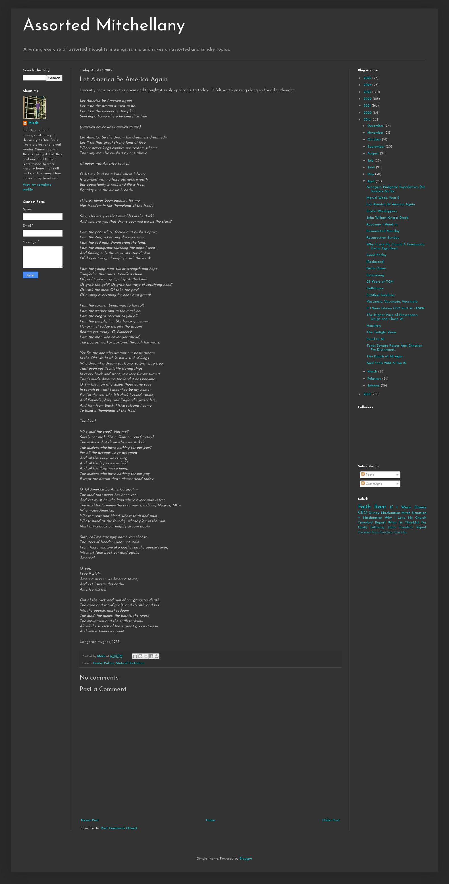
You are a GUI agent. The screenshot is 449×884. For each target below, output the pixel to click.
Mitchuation (390, 513)
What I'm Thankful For (407, 522)
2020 (368, 113)
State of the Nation (130, 663)
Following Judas (383, 527)
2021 (367, 105)
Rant (380, 507)
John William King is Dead (387, 218)
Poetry (98, 663)
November (375, 132)
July (371, 160)
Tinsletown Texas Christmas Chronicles (382, 532)
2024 (367, 85)
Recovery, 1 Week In (382, 224)
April (371, 181)
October (374, 139)
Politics (109, 663)
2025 (367, 78)
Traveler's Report (412, 527)
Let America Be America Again (391, 204)
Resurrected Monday (383, 231)
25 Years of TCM (380, 281)
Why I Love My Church (405, 517)
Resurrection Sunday (383, 237)
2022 (368, 99)
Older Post (331, 820)
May (371, 174)
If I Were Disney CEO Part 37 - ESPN (396, 308)
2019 (367, 119)
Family (362, 527)
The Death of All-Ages (385, 356)
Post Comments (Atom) (119, 828)
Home (210, 820)
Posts (367, 475)
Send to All (375, 339)
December (375, 126)
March (372, 371)
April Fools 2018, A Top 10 (386, 363)
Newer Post (90, 820)
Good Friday (376, 255)
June (371, 167)
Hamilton (374, 326)
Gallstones (375, 288)
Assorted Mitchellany (104, 26)
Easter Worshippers (382, 211)
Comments (371, 484)
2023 (367, 92)
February (374, 378)
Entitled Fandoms (380, 295)
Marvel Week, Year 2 (383, 198)
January (374, 385)
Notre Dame (376, 268)
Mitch (33, 123)
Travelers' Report (372, 522)
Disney (374, 513)
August (373, 153)
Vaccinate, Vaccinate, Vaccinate (392, 301)
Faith (364, 507)
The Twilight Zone (381, 332)
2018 (367, 394)
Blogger (246, 858)
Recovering (375, 275)
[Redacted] (375, 262)
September (376, 146)
